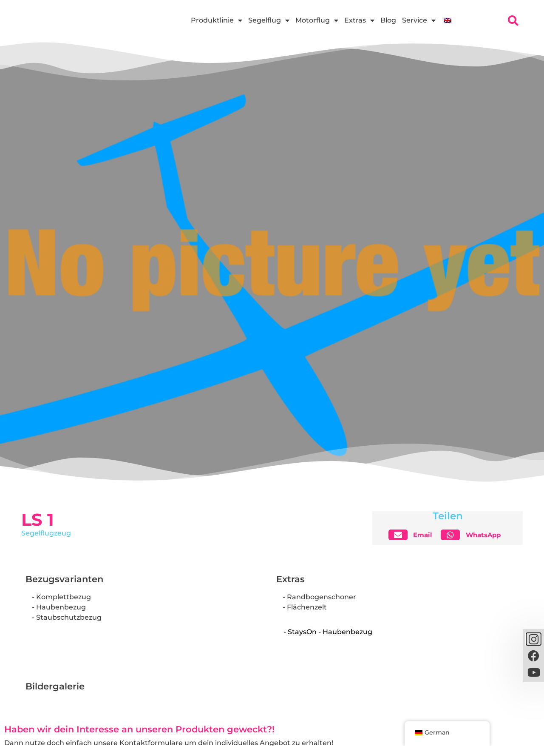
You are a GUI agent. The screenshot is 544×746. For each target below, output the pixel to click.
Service (419, 20)
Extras (359, 20)
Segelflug (268, 20)
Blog (388, 20)
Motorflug (316, 20)
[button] (413, 535)
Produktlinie (216, 20)
